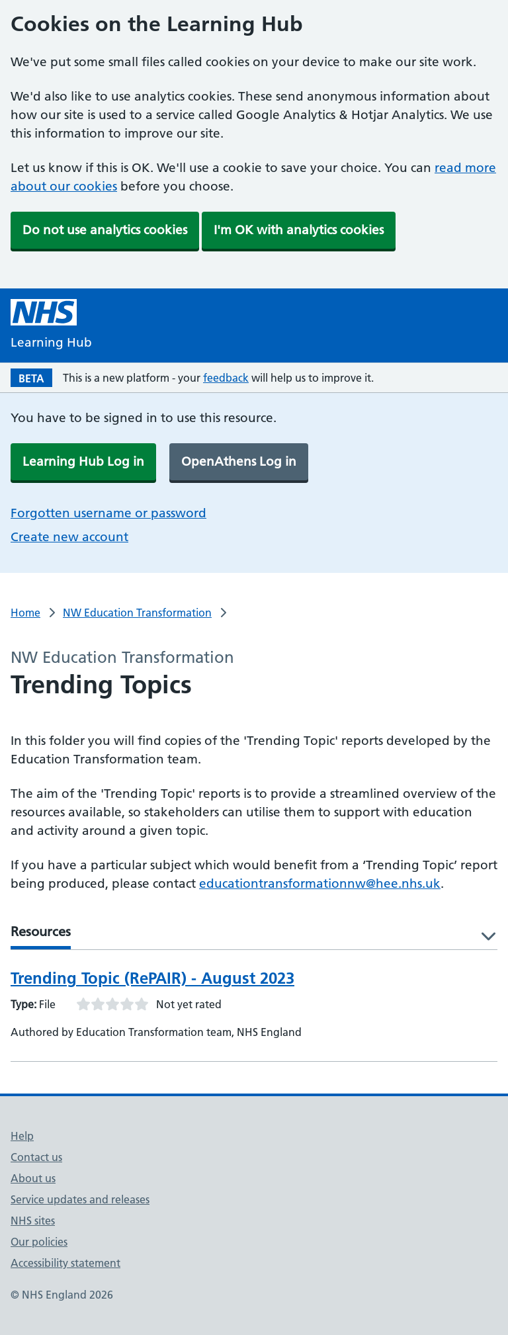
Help (22, 1135)
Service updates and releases (80, 1199)
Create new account (69, 536)
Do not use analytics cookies (104, 229)
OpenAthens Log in (238, 461)
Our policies (39, 1241)
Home (25, 612)
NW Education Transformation (137, 612)
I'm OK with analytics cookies (299, 229)
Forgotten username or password (108, 513)
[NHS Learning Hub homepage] (51, 325)
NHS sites (33, 1220)
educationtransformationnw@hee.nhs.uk (320, 883)
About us (33, 1178)
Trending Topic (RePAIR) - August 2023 (152, 978)
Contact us (36, 1157)
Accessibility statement (65, 1263)
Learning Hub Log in (83, 461)
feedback (226, 377)
